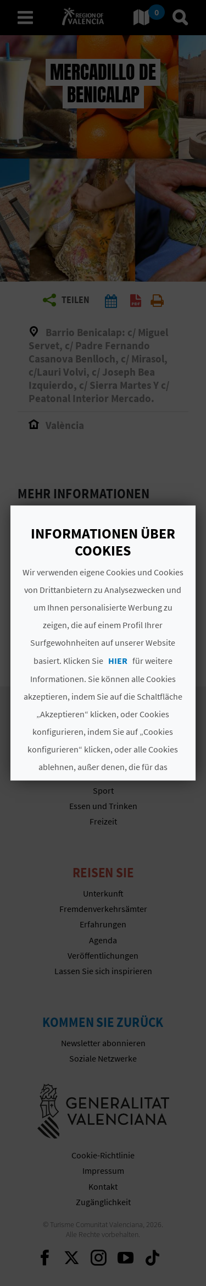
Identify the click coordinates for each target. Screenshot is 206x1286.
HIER (117, 660)
